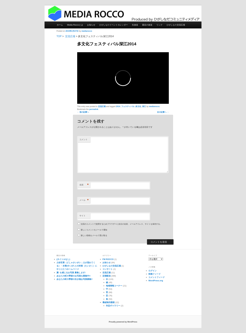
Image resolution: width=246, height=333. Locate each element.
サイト (82, 215)
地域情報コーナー (114, 286)
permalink (93, 109)
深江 (144, 106)
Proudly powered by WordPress (123, 322)
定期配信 (106, 276)
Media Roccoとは (75, 25)
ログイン (152, 271)
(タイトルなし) (63, 259)
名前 (84, 185)
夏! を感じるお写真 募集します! (71, 272)
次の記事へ (163, 112)
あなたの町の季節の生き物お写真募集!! (74, 279)
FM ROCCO (108, 259)
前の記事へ (83, 112)
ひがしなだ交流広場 (176, 25)
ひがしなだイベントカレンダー (113, 25)
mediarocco (86, 31)
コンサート (107, 269)
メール (84, 200)
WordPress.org (155, 280)
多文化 (138, 106)
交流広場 (70, 36)
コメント (83, 139)
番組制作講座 (108, 302)
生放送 (135, 25)
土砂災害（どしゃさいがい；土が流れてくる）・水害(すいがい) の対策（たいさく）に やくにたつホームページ (76, 265)
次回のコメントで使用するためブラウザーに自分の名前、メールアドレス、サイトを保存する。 (121, 224)
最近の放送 (147, 25)
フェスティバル (127, 106)
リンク (159, 25)
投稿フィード (154, 274)
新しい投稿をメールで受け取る (94, 235)
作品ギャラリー (113, 305)
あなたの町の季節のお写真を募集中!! (73, 276)
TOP (59, 36)
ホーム (60, 25)
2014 (118, 106)
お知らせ (91, 25)
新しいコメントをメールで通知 (94, 230)
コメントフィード (156, 277)
